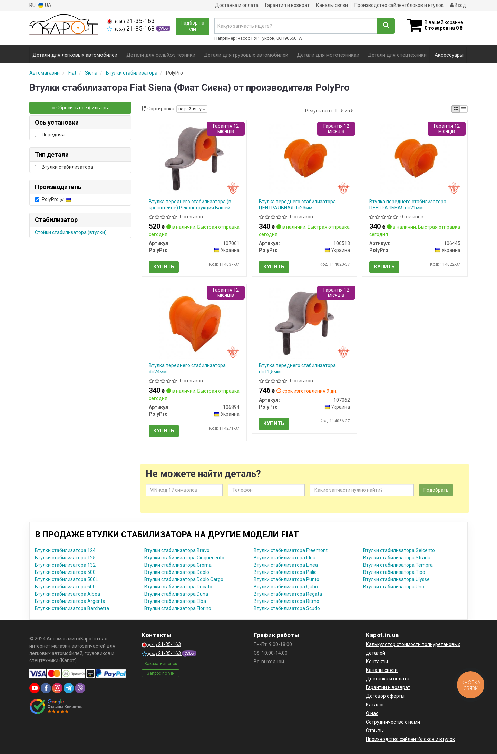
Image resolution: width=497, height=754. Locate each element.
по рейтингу (191, 109)
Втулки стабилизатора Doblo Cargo (183, 579)
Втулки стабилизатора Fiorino (177, 608)
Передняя (50, 134)
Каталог (375, 704)
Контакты (377, 661)
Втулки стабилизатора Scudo (287, 608)
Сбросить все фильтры (80, 107)
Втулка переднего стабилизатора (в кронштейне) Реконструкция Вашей (190, 204)
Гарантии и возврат (388, 687)
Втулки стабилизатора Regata (288, 594)
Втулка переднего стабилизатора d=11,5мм (297, 368)
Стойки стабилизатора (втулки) (71, 232)
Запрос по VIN (161, 673)
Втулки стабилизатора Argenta (70, 601)
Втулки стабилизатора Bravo (176, 550)
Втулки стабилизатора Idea (284, 557)
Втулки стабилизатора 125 (65, 557)
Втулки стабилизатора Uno (393, 586)
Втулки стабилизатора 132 (65, 565)
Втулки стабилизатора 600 (65, 586)
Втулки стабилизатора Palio (285, 572)
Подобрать (436, 490)
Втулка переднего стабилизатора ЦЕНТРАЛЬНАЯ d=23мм (297, 204)
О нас (372, 713)
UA (44, 5)
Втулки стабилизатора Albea (67, 594)
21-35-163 (131, 21)
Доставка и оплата (237, 5)
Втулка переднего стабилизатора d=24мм (187, 368)
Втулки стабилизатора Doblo (176, 572)
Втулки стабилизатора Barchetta (72, 608)
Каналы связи (332, 5)
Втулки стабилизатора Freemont (291, 550)
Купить (163, 267)
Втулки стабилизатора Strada (396, 557)
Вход (458, 5)
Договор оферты (385, 696)
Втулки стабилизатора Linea (286, 565)
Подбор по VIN (192, 26)
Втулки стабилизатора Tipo (394, 572)
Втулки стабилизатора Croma (178, 565)
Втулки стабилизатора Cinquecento (184, 557)
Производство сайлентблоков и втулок (399, 5)
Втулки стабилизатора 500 (65, 572)
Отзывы (375, 730)
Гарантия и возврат (287, 5)
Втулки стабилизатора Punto (286, 579)
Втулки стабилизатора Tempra (398, 565)
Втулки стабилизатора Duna (176, 594)
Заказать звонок (160, 663)
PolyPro (53, 199)
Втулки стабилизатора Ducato (178, 586)
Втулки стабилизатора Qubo (286, 586)
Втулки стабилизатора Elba (175, 601)
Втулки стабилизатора (64, 167)
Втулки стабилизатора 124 (65, 550)
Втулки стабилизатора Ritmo (286, 601)
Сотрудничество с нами (393, 722)
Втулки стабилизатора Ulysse (396, 579)
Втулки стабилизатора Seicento (399, 550)
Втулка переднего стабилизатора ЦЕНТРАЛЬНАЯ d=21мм (407, 204)
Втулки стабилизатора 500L (66, 579)
